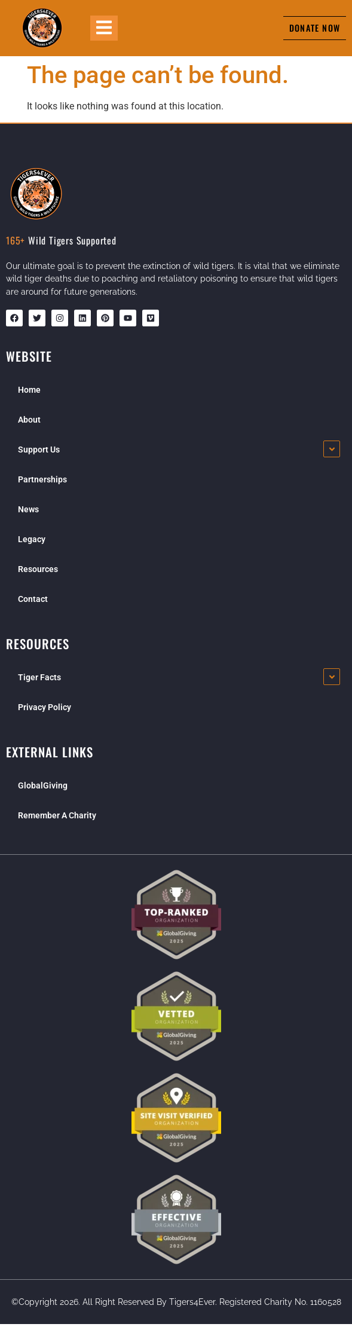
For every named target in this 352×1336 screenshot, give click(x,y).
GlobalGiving (43, 785)
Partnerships (42, 479)
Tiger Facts (39, 677)
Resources (38, 569)
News (28, 509)
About (29, 419)
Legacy (31, 539)
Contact (33, 599)
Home (29, 390)
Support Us (39, 449)
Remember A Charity (57, 815)
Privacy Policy (44, 707)
